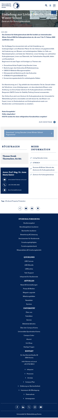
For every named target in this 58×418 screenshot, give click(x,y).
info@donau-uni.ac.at (29, 361)
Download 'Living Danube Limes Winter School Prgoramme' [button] (29, 133)
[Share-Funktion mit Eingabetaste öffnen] (20, 208)
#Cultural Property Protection (15, 201)
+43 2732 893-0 (29, 364)
